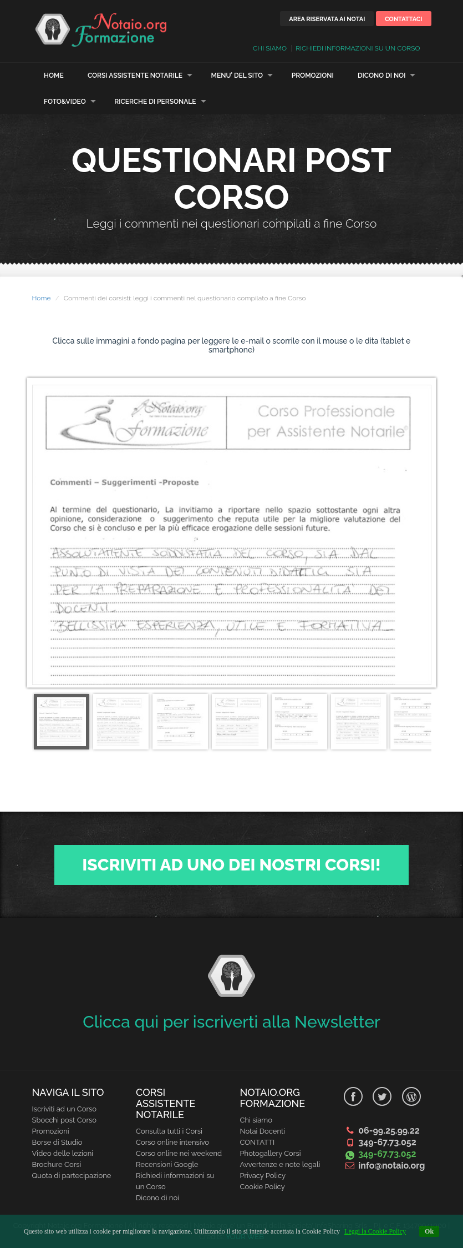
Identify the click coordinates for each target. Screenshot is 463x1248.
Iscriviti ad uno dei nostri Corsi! (231, 864)
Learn (101, 29)
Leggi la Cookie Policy (375, 1231)
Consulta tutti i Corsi (169, 1131)
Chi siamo (256, 1120)
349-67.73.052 (387, 1142)
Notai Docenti (263, 1131)
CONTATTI (257, 1142)
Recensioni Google (167, 1164)
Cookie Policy (262, 1186)
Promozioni (313, 75)
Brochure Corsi (57, 1164)
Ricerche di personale (155, 101)
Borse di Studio (57, 1142)
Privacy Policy (263, 1175)
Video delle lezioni (63, 1153)
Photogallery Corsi (270, 1153)
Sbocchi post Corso (64, 1120)
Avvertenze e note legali (280, 1164)
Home (54, 75)
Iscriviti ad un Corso (64, 1109)
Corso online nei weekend (179, 1153)
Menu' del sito (237, 75)
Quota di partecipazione (71, 1175)
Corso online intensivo (172, 1142)
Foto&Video (65, 101)
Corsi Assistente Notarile (135, 75)
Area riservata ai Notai (327, 19)
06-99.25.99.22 (389, 1130)
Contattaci (404, 19)
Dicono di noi (382, 75)
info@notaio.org (391, 1165)
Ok (429, 1231)
